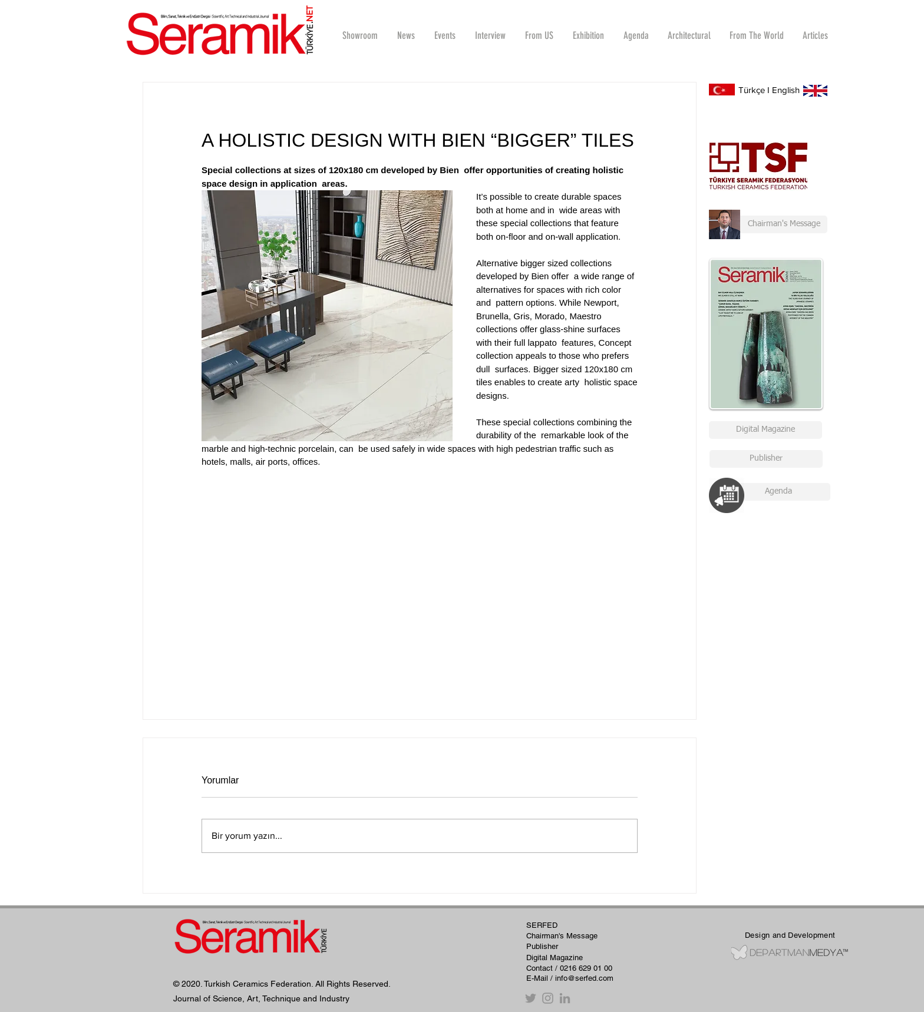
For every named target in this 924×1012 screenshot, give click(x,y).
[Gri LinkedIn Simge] (564, 998)
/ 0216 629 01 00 (583, 968)
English (786, 90)
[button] (490, 35)
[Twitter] (530, 998)
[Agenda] (778, 492)
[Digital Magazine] (765, 430)
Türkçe (751, 90)
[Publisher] (766, 459)
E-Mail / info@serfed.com (569, 978)
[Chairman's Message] (768, 224)
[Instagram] (547, 998)
